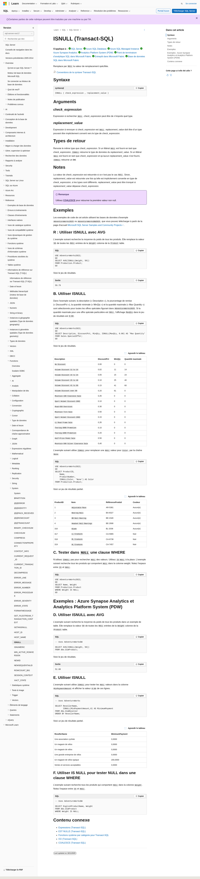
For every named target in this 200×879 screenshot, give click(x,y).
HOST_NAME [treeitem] (20, 637)
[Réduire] (33, 27)
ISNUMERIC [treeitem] (19, 647)
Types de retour (173, 42)
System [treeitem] (17, 493)
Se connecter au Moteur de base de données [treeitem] (19, 83)
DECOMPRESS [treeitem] (21, 573)
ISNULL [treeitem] (17, 642)
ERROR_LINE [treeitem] (20, 578)
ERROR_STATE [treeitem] (21, 606)
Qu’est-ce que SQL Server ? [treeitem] (19, 68)
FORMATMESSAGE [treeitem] (22, 611)
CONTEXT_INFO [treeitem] (21, 551)
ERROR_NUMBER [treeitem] (22, 588)
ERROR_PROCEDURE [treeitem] (23, 594)
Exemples (171, 49)
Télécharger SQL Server (184, 11)
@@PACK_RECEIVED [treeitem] (24, 513)
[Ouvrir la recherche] (182, 3)
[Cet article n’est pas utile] (170, 75)
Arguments (172, 39)
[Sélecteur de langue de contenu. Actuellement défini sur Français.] (9, 874)
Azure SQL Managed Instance (124, 49)
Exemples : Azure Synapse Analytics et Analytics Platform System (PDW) (180, 55)
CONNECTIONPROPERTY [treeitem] (24, 544)
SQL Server (74, 30)
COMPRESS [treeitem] (19, 538)
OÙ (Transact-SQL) (68, 839)
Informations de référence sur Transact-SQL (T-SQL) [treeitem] (21, 280)
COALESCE (69, 200)
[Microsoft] (5, 3)
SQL (64, 30)
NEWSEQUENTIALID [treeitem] (23, 665)
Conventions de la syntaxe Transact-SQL (76, 72)
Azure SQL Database (96, 49)
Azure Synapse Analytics (65, 53)
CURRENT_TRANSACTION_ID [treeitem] (24, 566)
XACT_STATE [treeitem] (20, 680)
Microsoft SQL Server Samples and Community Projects (95, 225)
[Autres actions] (144, 30)
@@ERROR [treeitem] (19, 503)
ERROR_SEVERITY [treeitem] (23, 601)
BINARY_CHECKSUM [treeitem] (23, 528)
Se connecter (191, 3)
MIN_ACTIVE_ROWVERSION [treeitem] (24, 654)
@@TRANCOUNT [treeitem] (22, 523)
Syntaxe (171, 35)
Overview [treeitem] (16, 366)
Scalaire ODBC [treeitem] (18, 371)
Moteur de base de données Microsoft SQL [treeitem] (19, 74)
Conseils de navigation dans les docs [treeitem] (18, 51)
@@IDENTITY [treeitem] (20, 508)
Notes (169, 46)
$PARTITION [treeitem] (19, 498)
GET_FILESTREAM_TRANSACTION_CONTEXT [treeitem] (23, 619)
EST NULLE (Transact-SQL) (72, 831)
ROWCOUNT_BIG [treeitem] (22, 670)
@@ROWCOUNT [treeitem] (21, 518)
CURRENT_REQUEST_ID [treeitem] (24, 558)
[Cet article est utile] (167, 75)
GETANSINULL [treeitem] (20, 627)
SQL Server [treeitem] (10, 45)
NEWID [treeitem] (17, 660)
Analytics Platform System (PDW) (97, 53)
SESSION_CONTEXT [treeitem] (23, 675)
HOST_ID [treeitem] (18, 632)
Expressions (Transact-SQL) (72, 827)
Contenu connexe (174, 61)
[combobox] (18, 33)
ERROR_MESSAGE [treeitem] (23, 583)
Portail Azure (163, 11)
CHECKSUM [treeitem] (19, 533)
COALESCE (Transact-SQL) (72, 843)
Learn (56, 30)
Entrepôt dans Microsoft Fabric (109, 56)
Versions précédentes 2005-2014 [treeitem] (19, 58)
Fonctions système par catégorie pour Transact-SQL (84, 835)
